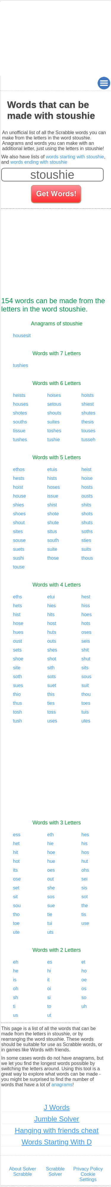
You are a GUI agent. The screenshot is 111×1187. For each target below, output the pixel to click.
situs (52, 531)
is (15, 979)
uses (52, 720)
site (16, 667)
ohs (85, 870)
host (51, 623)
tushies (20, 365)
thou (86, 694)
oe (84, 979)
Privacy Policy (88, 1168)
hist (16, 614)
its (15, 870)
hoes (86, 614)
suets (18, 549)
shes (52, 649)
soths (87, 531)
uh (84, 1006)
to (49, 1006)
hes (85, 834)
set (16, 887)
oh (15, 988)
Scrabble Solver (55, 1171)
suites (53, 421)
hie (50, 843)
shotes (20, 412)
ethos (19, 469)
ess (16, 834)
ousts (87, 495)
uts (50, 932)
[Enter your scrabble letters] (52, 174)
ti (14, 1006)
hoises (54, 395)
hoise (87, 478)
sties (86, 540)
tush (17, 720)
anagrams (62, 1084)
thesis (87, 421)
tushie (53, 439)
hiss (85, 605)
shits (86, 504)
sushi (18, 558)
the (84, 905)
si (49, 997)
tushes (20, 439)
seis (85, 641)
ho (84, 970)
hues (18, 632)
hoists (87, 395)
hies (51, 605)
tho (16, 914)
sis (84, 887)
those (53, 558)
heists (19, 395)
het (16, 843)
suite (52, 549)
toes (85, 703)
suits (86, 549)
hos (85, 852)
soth (17, 676)
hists (52, 478)
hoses (53, 487)
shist (52, 504)
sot (84, 896)
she (51, 887)
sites (18, 531)
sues (18, 685)
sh (15, 997)
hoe (51, 852)
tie (49, 914)
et (83, 961)
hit (15, 852)
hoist (18, 487)
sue (51, 905)
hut (84, 861)
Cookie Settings (87, 1177)
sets (17, 649)
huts (51, 632)
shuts (87, 522)
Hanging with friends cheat (57, 1130)
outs (51, 641)
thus (17, 703)
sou (17, 905)
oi (49, 988)
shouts (54, 412)
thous (87, 558)
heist (86, 469)
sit (15, 896)
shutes (88, 412)
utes (85, 720)
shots (87, 513)
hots (85, 623)
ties (51, 703)
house (19, 495)
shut (85, 658)
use (85, 923)
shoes (19, 513)
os (83, 988)
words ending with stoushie (38, 162)
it (48, 979)
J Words (57, 1107)
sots (51, 676)
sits (85, 667)
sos (51, 896)
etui (51, 596)
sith (51, 667)
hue (51, 861)
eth (50, 834)
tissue (19, 430)
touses (88, 430)
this (51, 694)
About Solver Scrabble (22, 1171)
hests (18, 478)
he (15, 970)
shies (18, 504)
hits (51, 614)
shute (53, 522)
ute (16, 932)
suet (51, 685)
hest (85, 596)
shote (53, 513)
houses (20, 404)
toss (51, 712)
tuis (85, 712)
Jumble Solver (56, 1119)
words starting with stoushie (75, 156)
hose (18, 623)
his (84, 843)
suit (85, 685)
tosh (17, 712)
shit (85, 649)
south (53, 540)
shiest (87, 404)
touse (19, 566)
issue (52, 495)
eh (15, 961)
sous (86, 676)
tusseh (88, 439)
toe (16, 923)
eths (17, 596)
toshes (54, 430)
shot (51, 658)
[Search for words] (57, 195)
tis (83, 914)
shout (19, 522)
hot (16, 861)
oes (51, 870)
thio (17, 694)
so (83, 997)
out (50, 878)
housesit (22, 335)
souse (19, 540)
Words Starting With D (57, 1142)
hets (17, 605)
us (15, 1015)
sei (84, 878)
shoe (18, 658)
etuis (52, 469)
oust (17, 641)
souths (20, 421)
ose (17, 878)
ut (49, 1015)
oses (86, 632)
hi (49, 970)
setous (54, 404)
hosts (87, 487)
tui (49, 923)
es (49, 961)
